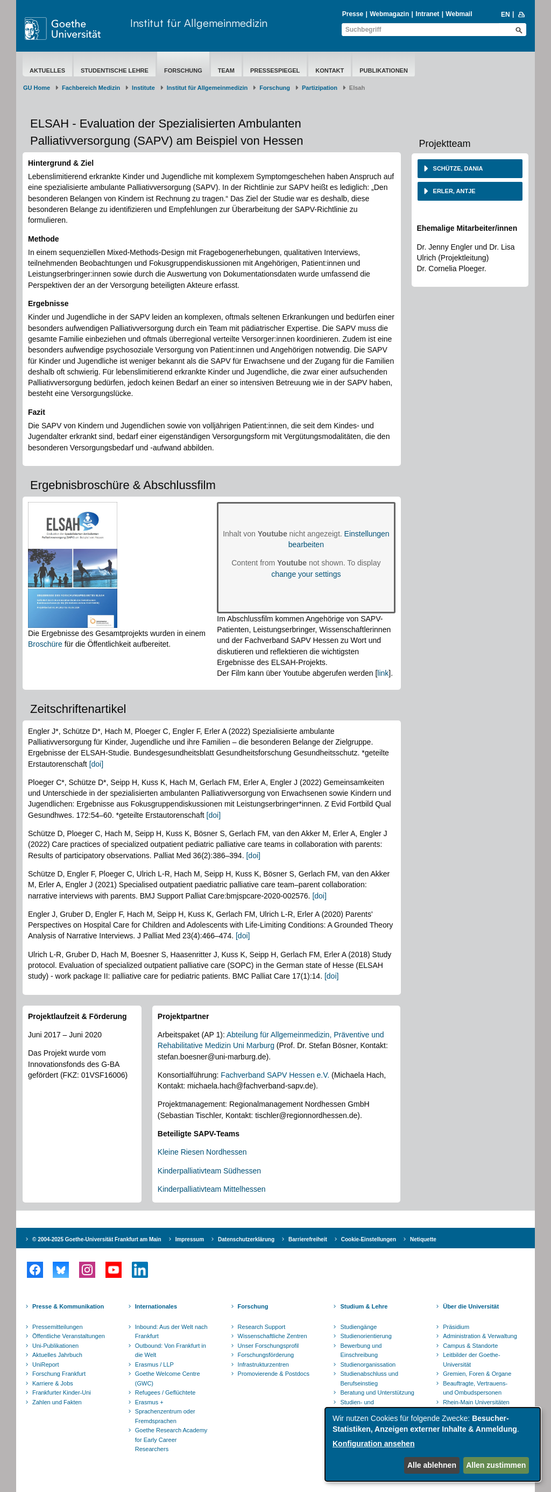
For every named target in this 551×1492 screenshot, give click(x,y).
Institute (143, 87)
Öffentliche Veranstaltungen (68, 1336)
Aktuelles (47, 70)
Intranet (427, 14)
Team (226, 70)
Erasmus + (149, 1402)
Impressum (189, 1239)
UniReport (45, 1364)
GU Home (36, 87)
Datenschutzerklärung (246, 1239)
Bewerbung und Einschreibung (361, 1350)
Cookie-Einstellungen (368, 1239)
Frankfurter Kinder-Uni (61, 1392)
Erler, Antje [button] (454, 191)
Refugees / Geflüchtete (165, 1392)
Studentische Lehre (115, 70)
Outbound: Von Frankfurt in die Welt (170, 1350)
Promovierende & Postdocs (273, 1373)
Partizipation (319, 87)
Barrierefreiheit (307, 1239)
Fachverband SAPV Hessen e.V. (275, 1075)
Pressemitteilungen (57, 1327)
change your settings (306, 574)
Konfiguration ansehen (373, 1443)
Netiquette (423, 1239)
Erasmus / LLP (154, 1364)
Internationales (156, 1306)
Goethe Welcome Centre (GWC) (167, 1378)
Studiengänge (358, 1327)
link (382, 673)
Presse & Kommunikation (68, 1306)
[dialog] (432, 1444)
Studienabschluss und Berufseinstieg (369, 1378)
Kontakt (329, 70)
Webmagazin (389, 14)
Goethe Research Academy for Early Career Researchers (171, 1439)
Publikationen (383, 70)
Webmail (459, 14)
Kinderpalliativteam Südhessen (209, 1170)
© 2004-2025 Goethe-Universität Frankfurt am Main (96, 1239)
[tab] (470, 168)
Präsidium (456, 1327)
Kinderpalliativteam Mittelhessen (212, 1189)
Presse (352, 14)
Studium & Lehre (363, 1306)
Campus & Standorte (470, 1345)
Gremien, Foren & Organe (477, 1373)
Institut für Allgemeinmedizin (198, 23)
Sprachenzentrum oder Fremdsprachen (165, 1416)
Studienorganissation (367, 1364)
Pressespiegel (275, 70)
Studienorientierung (365, 1336)
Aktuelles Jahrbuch (57, 1355)
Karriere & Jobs (52, 1383)
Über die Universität (471, 1306)
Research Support (262, 1327)
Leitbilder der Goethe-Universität (471, 1360)
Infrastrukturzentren (263, 1364)
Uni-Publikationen (55, 1345)
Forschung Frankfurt (59, 1373)
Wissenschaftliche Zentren (272, 1336)
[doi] (96, 764)
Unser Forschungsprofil (268, 1345)
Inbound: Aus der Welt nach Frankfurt (171, 1332)
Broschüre (45, 644)
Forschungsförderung (266, 1355)
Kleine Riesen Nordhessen (202, 1152)
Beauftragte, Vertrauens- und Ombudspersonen (475, 1388)
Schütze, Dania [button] (457, 168)
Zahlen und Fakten (57, 1402)
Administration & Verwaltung (480, 1336)
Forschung (183, 70)
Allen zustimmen (496, 1465)
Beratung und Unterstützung (377, 1392)
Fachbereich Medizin (91, 87)
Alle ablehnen (431, 1465)
